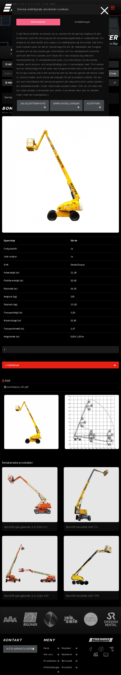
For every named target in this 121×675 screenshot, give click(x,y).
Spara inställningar (66, 103)
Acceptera (93, 103)
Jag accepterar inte (33, 103)
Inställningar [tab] (82, 22)
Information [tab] (38, 22)
